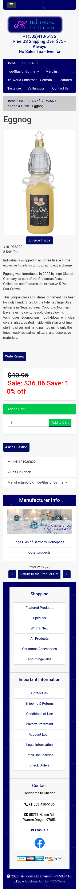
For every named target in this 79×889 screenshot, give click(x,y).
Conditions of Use (39, 714)
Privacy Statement (39, 724)
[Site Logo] (39, 24)
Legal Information (39, 745)
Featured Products (39, 608)
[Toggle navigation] (11, 5)
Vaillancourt (37, 88)
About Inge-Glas (39, 659)
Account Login (39, 734)
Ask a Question (16, 447)
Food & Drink (19, 106)
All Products (39, 639)
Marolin (51, 72)
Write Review (14, 356)
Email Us (39, 830)
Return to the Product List (39, 574)
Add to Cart (60, 423)
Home (11, 63)
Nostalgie (14, 88)
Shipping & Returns (39, 704)
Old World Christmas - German (29, 80)
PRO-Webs (57, 881)
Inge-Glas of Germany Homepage (39, 542)
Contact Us (60, 88)
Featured (65, 80)
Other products (39, 552)
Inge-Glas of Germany (23, 72)
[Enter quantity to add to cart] (28, 423)
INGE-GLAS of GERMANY (37, 101)
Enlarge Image (39, 240)
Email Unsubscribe (39, 755)
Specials (39, 618)
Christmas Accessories (39, 649)
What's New (39, 628)
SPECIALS (29, 63)
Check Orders (39, 765)
